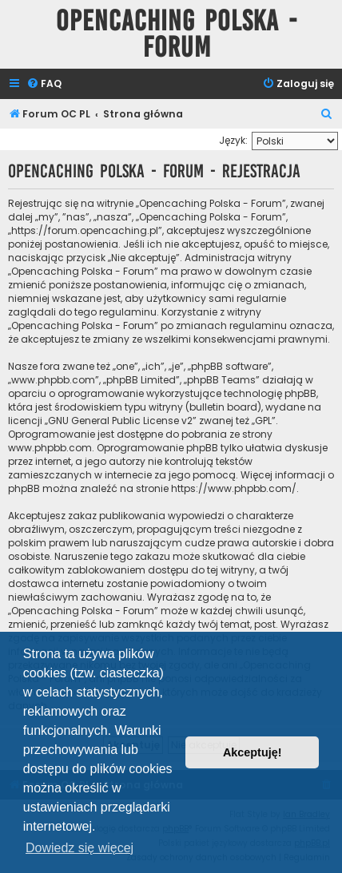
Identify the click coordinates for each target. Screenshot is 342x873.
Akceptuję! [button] (252, 752)
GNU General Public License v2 (120, 420)
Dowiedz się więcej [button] (79, 848)
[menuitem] (44, 84)
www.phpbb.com (50, 447)
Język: (233, 140)
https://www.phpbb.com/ (233, 488)
